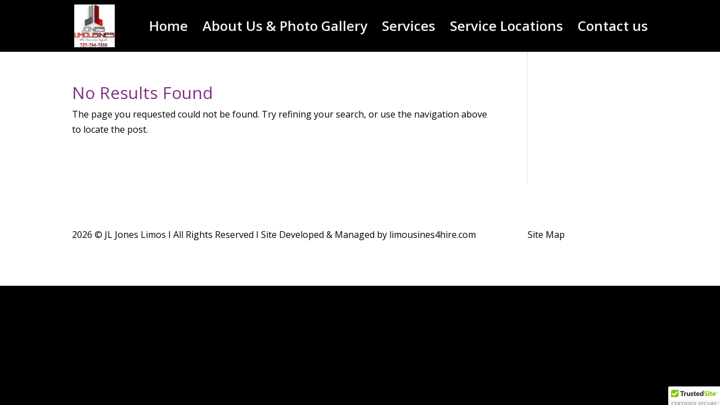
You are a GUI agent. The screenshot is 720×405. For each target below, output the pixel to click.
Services (408, 28)
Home (168, 28)
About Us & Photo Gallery (284, 28)
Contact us (613, 28)
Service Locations (506, 28)
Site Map (546, 234)
